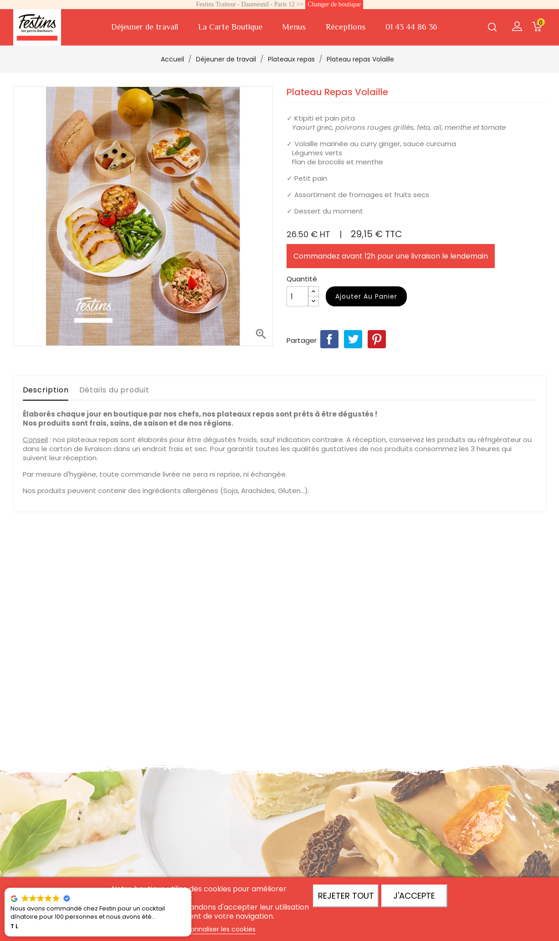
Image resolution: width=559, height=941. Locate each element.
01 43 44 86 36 (411, 26)
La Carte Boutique (230, 26)
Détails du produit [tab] (114, 390)
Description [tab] (46, 390)
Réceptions (345, 26)
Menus (294, 26)
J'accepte (414, 895)
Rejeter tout (346, 895)
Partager (329, 339)
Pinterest (377, 339)
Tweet (353, 339)
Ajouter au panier (366, 296)
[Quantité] (297, 296)
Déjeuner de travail (144, 26)
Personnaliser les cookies (216, 929)
